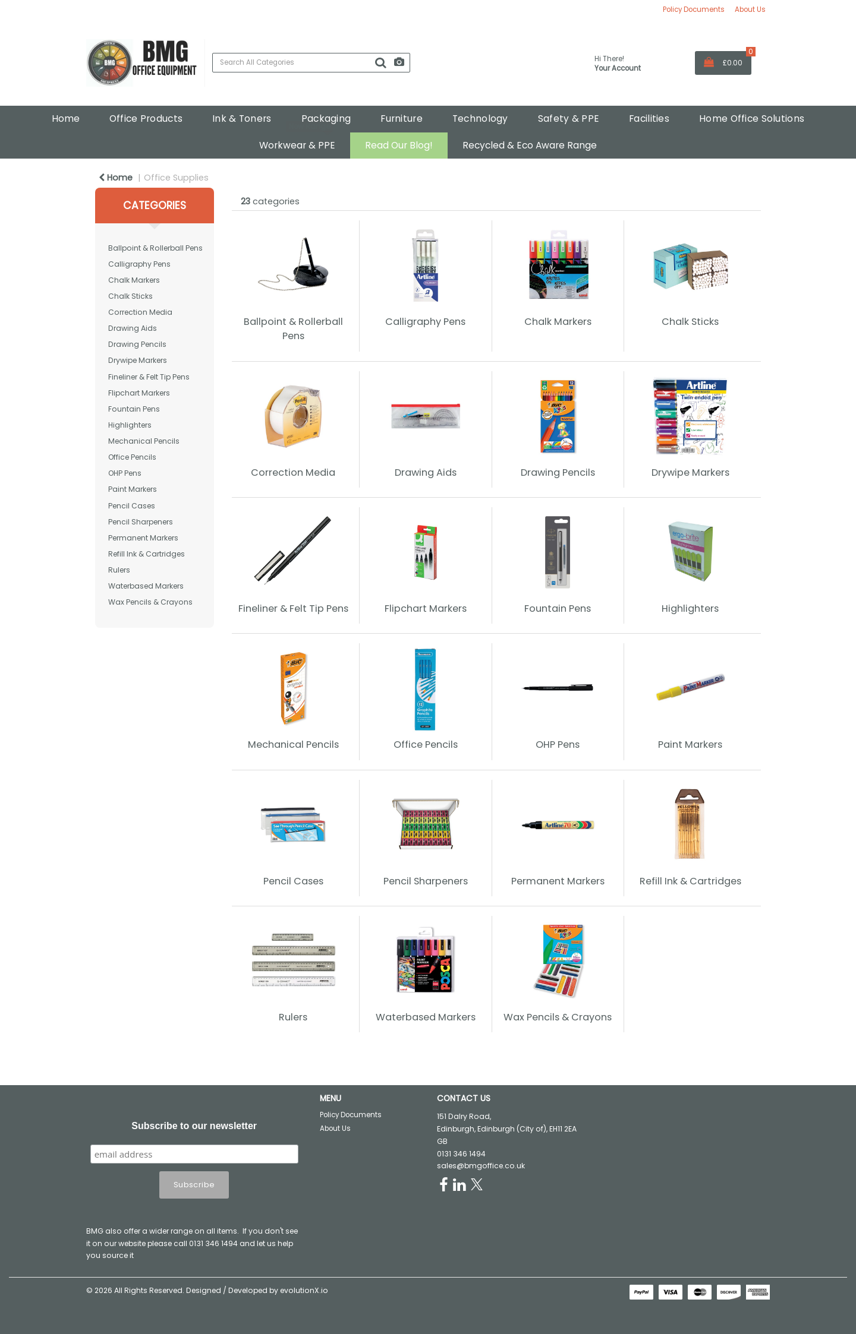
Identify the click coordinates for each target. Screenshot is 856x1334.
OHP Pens (124, 473)
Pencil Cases (131, 506)
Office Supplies (176, 178)
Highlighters (130, 425)
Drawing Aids (132, 328)
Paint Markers (132, 489)
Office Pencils (132, 457)
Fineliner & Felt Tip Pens (149, 377)
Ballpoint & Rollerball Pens (155, 248)
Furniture (401, 118)
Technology (480, 118)
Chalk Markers (134, 280)
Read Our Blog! (399, 145)
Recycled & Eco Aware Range (529, 145)
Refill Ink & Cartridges (146, 554)
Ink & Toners (241, 118)
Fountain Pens (134, 409)
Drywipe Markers (137, 360)
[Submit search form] (380, 63)
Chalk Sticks (130, 296)
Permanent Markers (143, 538)
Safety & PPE (568, 118)
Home (66, 118)
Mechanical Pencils (144, 441)
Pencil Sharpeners (140, 522)
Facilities (649, 118)
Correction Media (140, 312)
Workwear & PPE (297, 145)
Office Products (145, 118)
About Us (750, 9)
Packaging (326, 118)
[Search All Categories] (311, 62)
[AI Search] (399, 62)
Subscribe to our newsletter (194, 1126)
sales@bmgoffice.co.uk (481, 1166)
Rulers (119, 570)
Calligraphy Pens (139, 264)
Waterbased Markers (146, 586)
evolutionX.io (304, 1290)
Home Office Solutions (751, 118)
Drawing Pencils (137, 344)
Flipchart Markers (139, 393)
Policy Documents (694, 9)
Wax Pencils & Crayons (150, 602)
